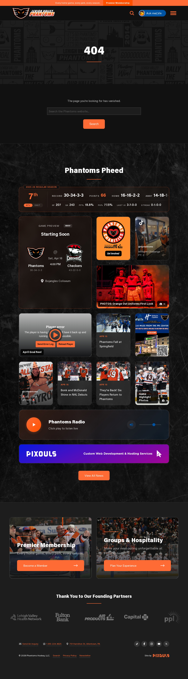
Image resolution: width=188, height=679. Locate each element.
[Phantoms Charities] (113, 238)
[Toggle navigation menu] (173, 13)
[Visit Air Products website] (102, 617)
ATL (28, 205)
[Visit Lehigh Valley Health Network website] (29, 617)
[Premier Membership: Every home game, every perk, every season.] (50, 548)
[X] (166, 644)
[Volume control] (150, 424)
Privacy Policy (70, 655)
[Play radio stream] (33, 424)
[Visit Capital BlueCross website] (139, 617)
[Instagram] (152, 644)
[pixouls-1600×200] (94, 453)
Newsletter (85, 655)
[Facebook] (144, 644)
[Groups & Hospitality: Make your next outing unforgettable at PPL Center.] (137, 548)
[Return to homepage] (33, 13)
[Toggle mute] (131, 424)
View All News (94, 475)
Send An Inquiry (30, 644)
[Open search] (132, 13)
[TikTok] (137, 644)
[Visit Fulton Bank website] (66, 617)
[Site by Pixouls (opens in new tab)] (161, 655)
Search (56, 655)
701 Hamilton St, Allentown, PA (85, 644)
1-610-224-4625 (54, 644)
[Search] (94, 111)
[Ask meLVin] (152, 13)
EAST (37, 205)
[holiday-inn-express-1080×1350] (152, 335)
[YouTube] (159, 644)
